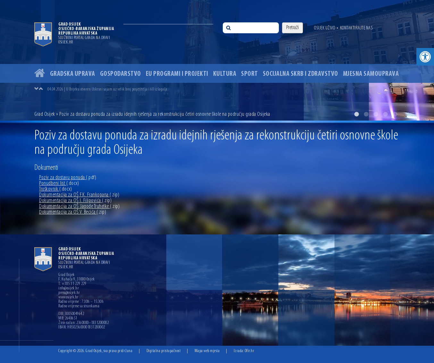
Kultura (225, 74)
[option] (217, 60)
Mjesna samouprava (371, 74)
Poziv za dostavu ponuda (67, 178)
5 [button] (395, 114)
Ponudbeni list (59, 183)
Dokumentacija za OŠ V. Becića (72, 212)
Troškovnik (55, 189)
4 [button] (385, 114)
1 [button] (356, 114)
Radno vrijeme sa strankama (78, 306)
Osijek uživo (324, 28)
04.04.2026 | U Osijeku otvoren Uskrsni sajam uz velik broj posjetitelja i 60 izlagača (107, 89)
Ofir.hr (250, 351)
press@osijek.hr (69, 293)
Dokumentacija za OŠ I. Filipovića (75, 201)
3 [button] (375, 114)
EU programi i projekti (177, 74)
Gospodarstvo (120, 74)
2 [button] (366, 114)
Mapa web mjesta (207, 351)
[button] (425, 57)
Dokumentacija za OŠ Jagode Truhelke (79, 206)
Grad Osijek (45, 114)
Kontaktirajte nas (356, 28)
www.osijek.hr (68, 297)
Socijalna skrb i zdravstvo (300, 74)
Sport (249, 74)
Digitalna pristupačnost (163, 351)
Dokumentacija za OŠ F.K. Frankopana (79, 195)
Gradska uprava (72, 74)
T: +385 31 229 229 (72, 284)
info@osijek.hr (68, 288)
